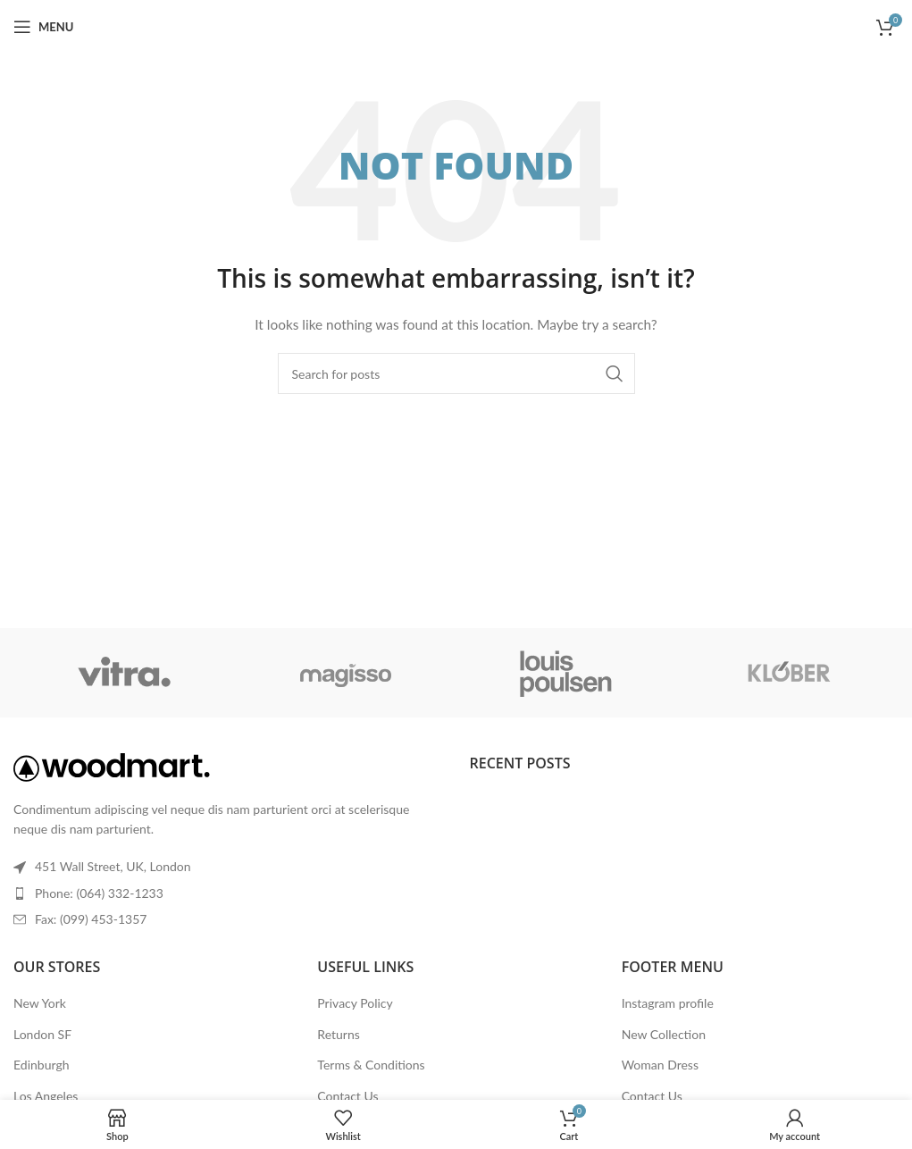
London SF (42, 1034)
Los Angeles (45, 1095)
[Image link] (111, 765)
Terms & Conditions (370, 1064)
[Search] (456, 373)
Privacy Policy (354, 1003)
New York (39, 1003)
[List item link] (227, 893)
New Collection (664, 1034)
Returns (338, 1034)
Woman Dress (660, 1064)
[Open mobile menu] (43, 27)
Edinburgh (41, 1064)
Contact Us (347, 1095)
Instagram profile (668, 1003)
